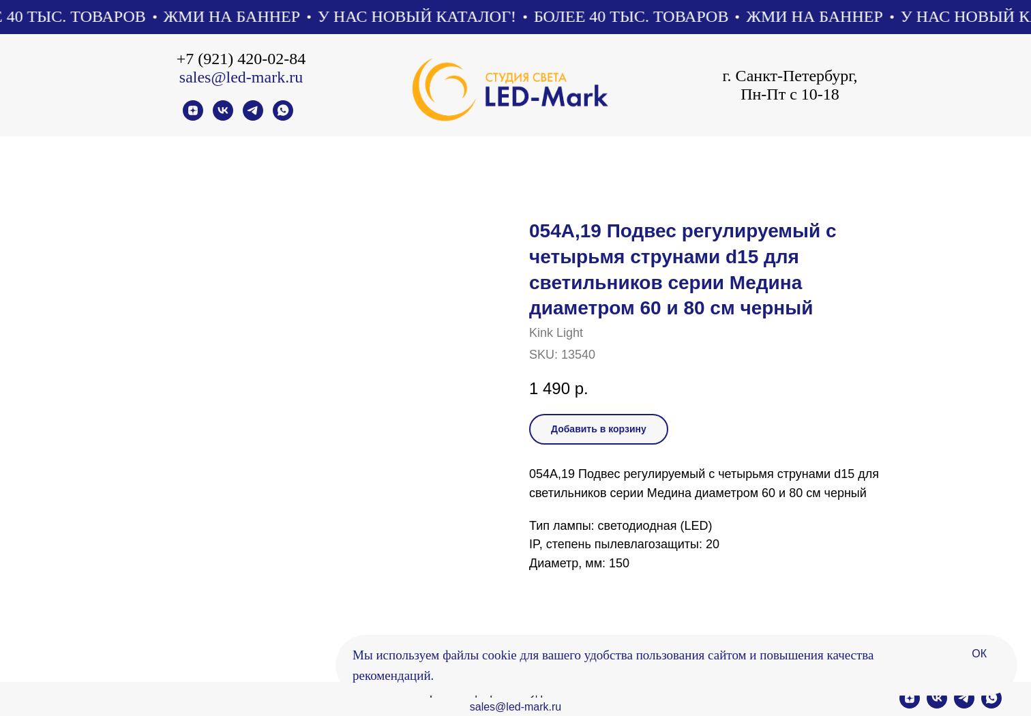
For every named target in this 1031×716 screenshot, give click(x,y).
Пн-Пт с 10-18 (790, 94)
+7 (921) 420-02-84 (241, 59)
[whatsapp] (283, 117)
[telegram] (253, 117)
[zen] (193, 117)
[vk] (223, 117)
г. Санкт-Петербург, (789, 76)
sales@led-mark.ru (241, 77)
